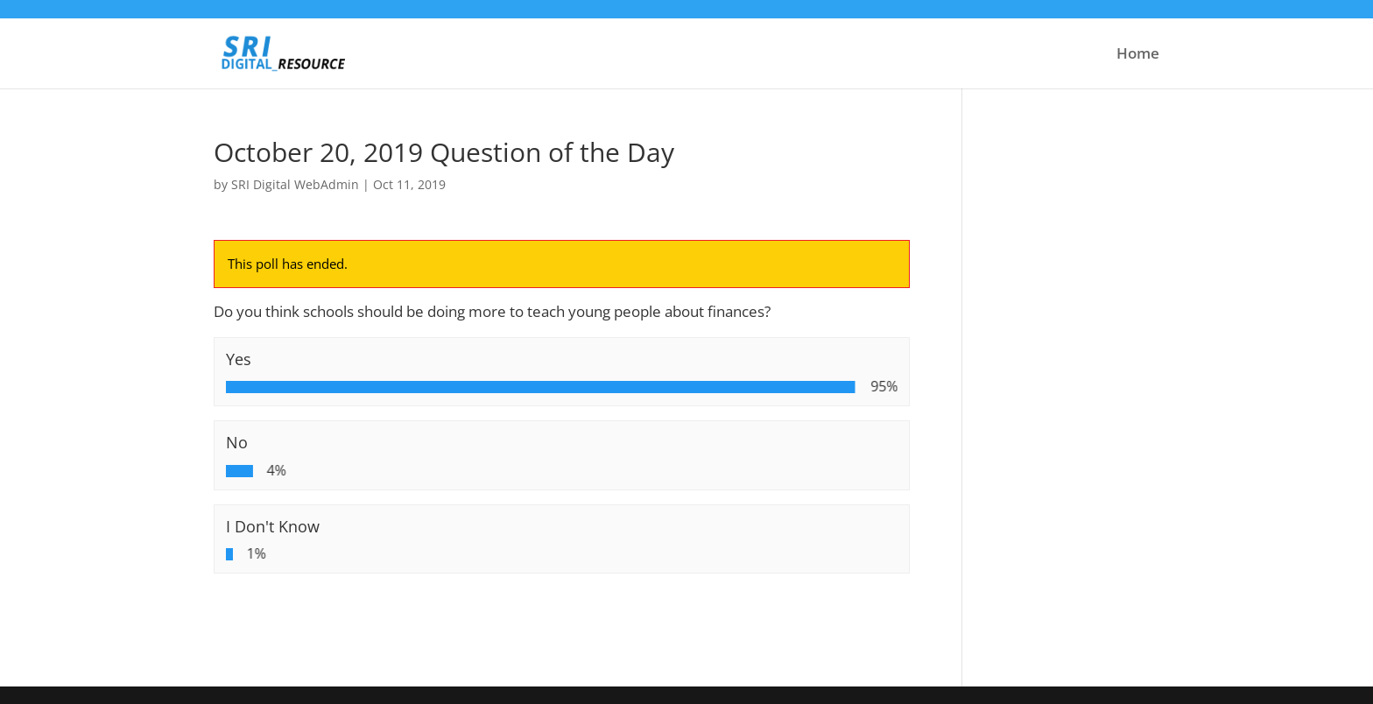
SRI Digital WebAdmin (295, 184)
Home (1137, 55)
